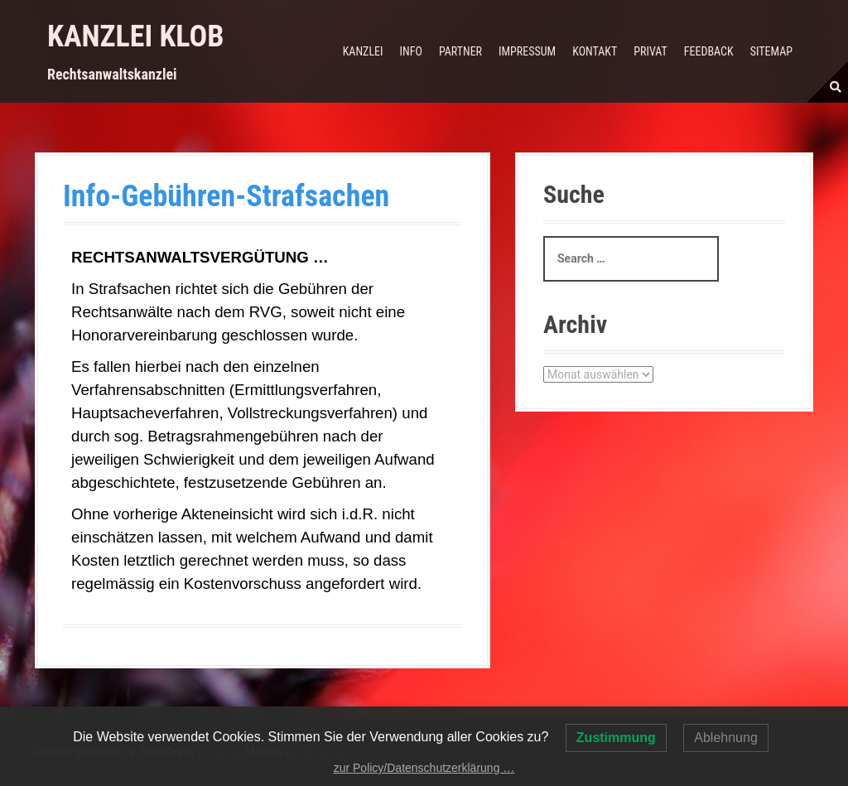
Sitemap (771, 51)
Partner (460, 51)
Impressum (527, 51)
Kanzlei (363, 51)
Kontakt (594, 51)
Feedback (709, 51)
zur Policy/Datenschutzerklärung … (424, 767)
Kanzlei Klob (135, 36)
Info (411, 51)
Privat (650, 51)
